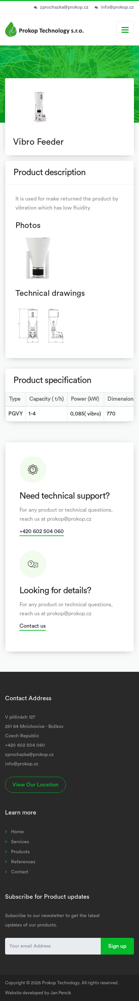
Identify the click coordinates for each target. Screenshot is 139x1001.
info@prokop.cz (117, 7)
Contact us (32, 626)
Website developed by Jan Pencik (38, 993)
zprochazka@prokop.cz (64, 7)
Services (20, 842)
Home (17, 832)
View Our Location (35, 784)
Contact (19, 872)
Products (20, 852)
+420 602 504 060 (41, 531)
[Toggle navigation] (125, 30)
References (23, 862)
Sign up (117, 946)
